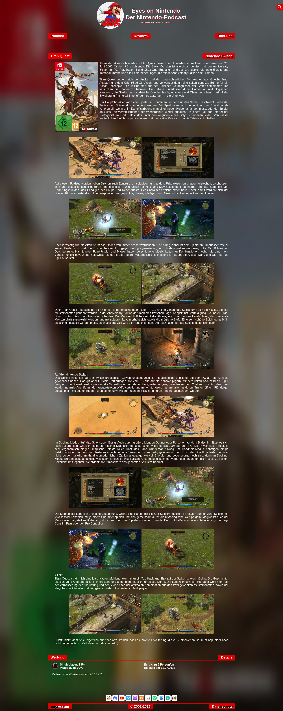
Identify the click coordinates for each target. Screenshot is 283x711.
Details (226, 657)
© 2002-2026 (140, 706)
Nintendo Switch (218, 56)
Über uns (224, 36)
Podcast (57, 36)
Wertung (57, 657)
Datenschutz (222, 706)
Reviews (141, 36)
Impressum (60, 706)
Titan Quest (60, 56)
